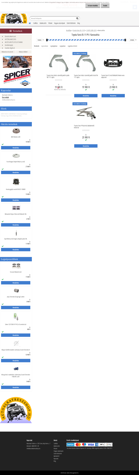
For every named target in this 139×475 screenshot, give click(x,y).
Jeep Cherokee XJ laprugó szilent (15, 297)
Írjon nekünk (5, 97)
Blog (78, 23)
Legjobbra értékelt (72, 46)
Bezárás (105, 6)
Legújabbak (62, 46)
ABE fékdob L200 (15, 137)
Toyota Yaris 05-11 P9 (79, 30)
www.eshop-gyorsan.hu (72, 473)
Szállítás (35, 23)
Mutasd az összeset (7, 52)
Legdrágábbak (53, 46)
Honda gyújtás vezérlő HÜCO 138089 (15, 189)
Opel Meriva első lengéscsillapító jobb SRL (15, 239)
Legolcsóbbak (44, 46)
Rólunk (50, 23)
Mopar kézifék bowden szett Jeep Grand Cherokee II (16, 350)
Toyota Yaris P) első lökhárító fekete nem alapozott (112, 76)
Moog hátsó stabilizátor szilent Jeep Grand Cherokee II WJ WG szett (15, 376)
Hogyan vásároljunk (59, 23)
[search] (77, 19)
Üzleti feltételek (71, 23)
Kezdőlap (68, 30)
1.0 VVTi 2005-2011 (91, 30)
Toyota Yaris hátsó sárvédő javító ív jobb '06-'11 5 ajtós (58, 76)
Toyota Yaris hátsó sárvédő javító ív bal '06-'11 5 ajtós (86, 76)
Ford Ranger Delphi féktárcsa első (16, 162)
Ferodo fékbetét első (15, 272)
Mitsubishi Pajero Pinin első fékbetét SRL (16, 214)
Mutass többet (23, 52)
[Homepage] (28, 23)
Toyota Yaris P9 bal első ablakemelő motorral (84, 127)
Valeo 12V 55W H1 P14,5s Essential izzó (15, 324)
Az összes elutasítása (93, 6)
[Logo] (13, 18)
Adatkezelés (43, 23)
